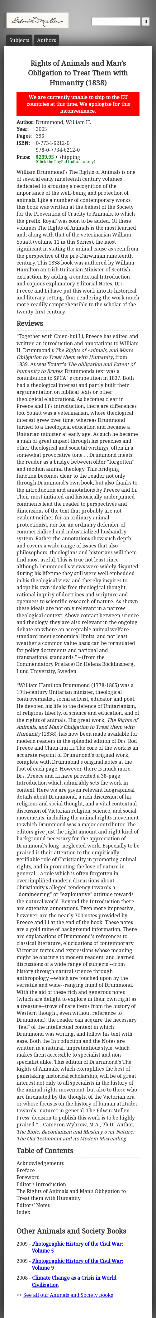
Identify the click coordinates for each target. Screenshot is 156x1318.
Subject (19, 40)
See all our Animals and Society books (68, 1295)
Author (46, 40)
